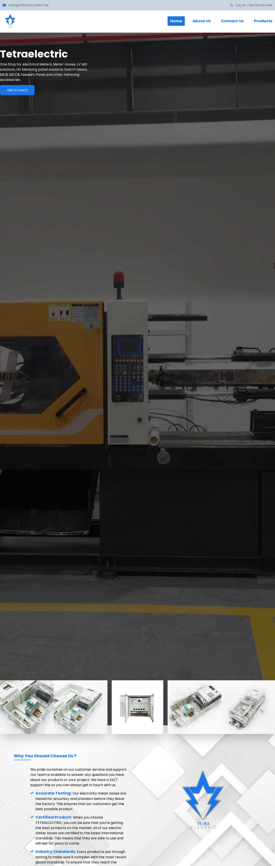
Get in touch (17, 90)
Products (263, 21)
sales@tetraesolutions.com (29, 5)
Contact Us (232, 21)
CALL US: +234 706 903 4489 (254, 5)
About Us (201, 21)
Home (176, 21)
